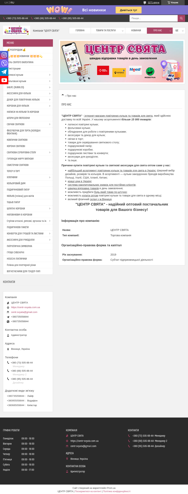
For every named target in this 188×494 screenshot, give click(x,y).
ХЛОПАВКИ (12, 177)
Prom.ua (111, 488)
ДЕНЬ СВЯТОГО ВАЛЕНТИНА (20, 62)
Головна (79, 30)
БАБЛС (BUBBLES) (15, 87)
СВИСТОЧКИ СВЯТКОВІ (18, 165)
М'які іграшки (14, 68)
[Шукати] (181, 18)
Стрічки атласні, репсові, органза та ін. (27, 221)
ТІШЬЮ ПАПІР (13, 202)
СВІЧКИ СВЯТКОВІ (15, 124)
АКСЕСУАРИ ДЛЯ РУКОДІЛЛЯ (21, 239)
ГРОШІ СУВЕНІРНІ (15, 252)
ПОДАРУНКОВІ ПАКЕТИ (18, 227)
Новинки (136, 30)
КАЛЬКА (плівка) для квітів (20, 196)
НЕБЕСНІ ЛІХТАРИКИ (17, 258)
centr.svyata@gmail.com (24, 312)
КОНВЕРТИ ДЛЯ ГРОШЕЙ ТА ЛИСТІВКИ (25, 233)
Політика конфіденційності (116, 491)
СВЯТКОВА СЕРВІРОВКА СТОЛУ (21, 152)
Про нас (157, 30)
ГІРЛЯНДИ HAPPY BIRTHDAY (20, 158)
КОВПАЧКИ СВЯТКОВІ (17, 139)
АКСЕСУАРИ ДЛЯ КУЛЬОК (19, 93)
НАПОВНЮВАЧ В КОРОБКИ (19, 214)
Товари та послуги (106, 30)
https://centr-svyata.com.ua (25, 307)
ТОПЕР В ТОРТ (13, 171)
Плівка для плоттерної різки (21, 265)
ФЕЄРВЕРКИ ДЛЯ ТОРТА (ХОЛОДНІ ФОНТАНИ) (24, 132)
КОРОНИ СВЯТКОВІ (16, 146)
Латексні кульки (15, 75)
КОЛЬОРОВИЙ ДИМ (16, 183)
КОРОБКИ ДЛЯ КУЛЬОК (18, 105)
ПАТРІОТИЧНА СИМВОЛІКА (19, 246)
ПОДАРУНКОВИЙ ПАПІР (18, 189)
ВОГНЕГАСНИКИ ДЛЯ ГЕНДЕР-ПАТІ (23, 271)
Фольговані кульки (16, 81)
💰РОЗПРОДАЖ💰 (16, 50)
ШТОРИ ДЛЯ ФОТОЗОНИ (18, 118)
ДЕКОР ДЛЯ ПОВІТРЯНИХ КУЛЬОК (23, 99)
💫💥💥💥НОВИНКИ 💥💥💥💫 (24, 56)
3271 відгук (153, 2)
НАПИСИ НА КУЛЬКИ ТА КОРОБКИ (23, 112)
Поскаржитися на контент (88, 491)
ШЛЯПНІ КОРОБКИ (16, 208)
